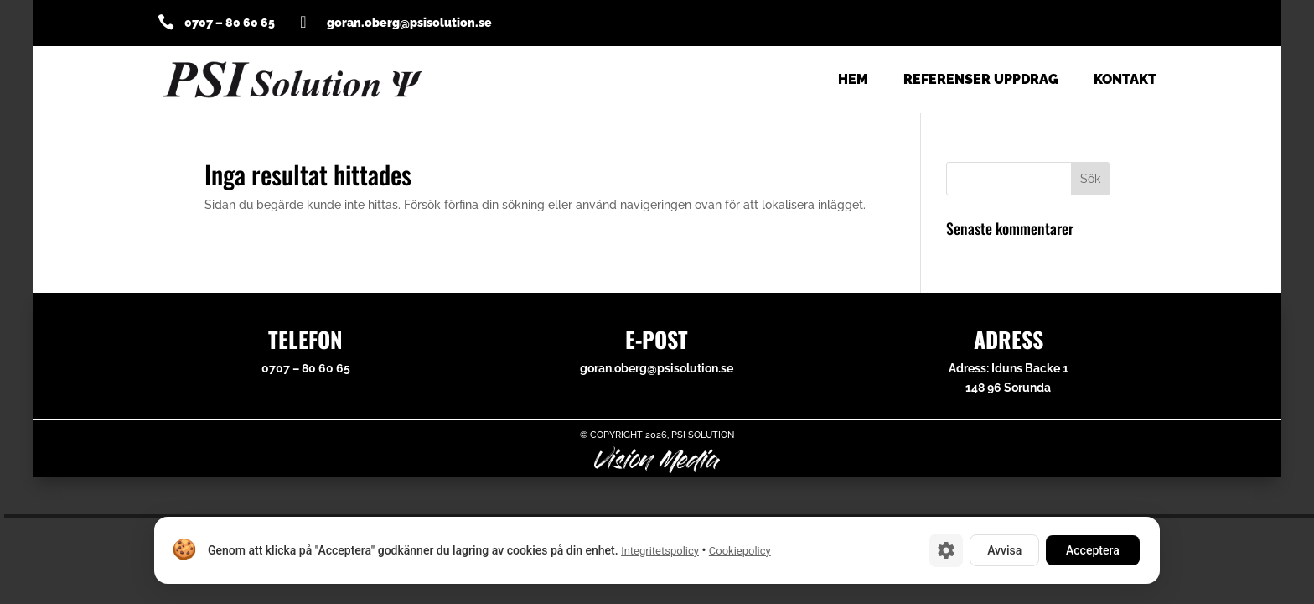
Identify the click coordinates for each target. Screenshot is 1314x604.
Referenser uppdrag (980, 80)
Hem (853, 80)
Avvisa (1004, 550)
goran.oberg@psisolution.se (656, 368)
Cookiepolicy (740, 550)
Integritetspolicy (660, 550)
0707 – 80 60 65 (229, 22)
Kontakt (1125, 80)
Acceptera (1093, 550)
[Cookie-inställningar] (946, 550)
